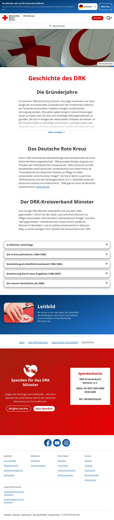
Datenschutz (90, 480)
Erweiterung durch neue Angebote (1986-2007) (33, 273)
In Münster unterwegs (19, 244)
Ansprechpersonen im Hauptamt (14, 493)
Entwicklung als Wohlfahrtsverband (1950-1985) (34, 264)
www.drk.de (42, 186)
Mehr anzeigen (55, 132)
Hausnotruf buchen (66, 470)
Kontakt (88, 460)
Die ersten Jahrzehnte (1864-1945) (26, 254)
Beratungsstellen (65, 475)
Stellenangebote (38, 465)
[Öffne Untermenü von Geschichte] (57, 26)
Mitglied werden (18, 408)
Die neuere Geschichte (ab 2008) (25, 283)
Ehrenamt (35, 460)
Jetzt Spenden (44, 408)
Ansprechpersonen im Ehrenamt (14, 501)
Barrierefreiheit (92, 475)
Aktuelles (62, 460)
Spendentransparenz (13, 470)
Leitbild (46, 306)
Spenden (97, 18)
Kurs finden (63, 465)
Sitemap (88, 465)
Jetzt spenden (10, 460)
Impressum (90, 470)
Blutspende (9, 475)
